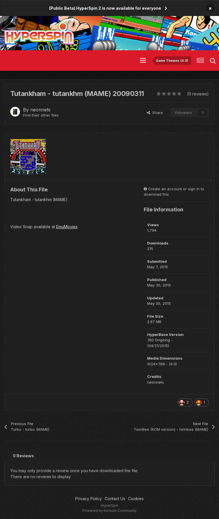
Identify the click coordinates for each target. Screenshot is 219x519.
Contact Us (115, 498)
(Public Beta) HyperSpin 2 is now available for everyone (105, 8)
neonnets (40, 110)
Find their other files (41, 115)
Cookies (136, 498)
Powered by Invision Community (109, 510)
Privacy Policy (88, 498)
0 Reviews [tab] (23, 455)
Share (155, 112)
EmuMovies (67, 226)
